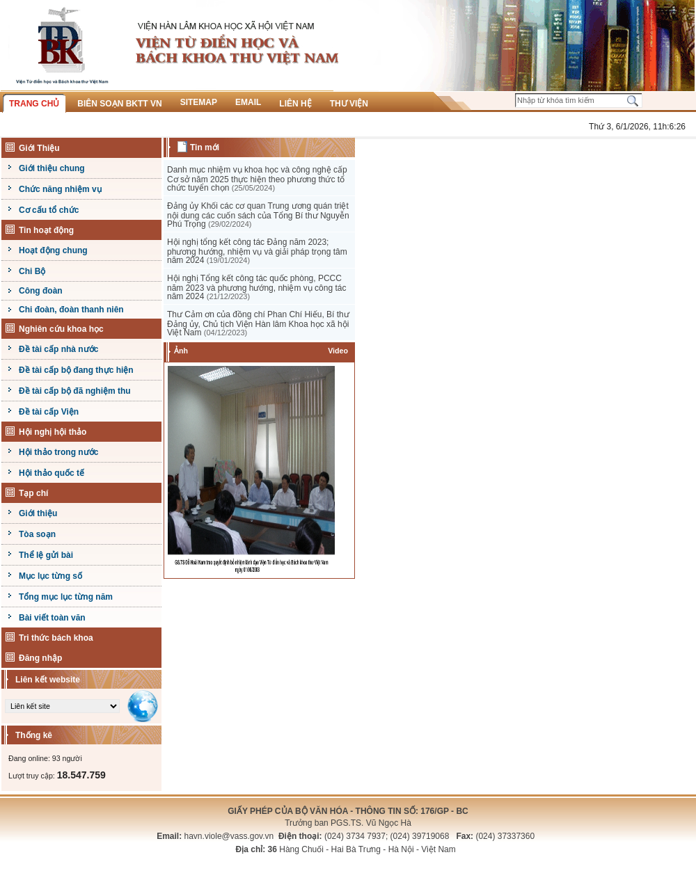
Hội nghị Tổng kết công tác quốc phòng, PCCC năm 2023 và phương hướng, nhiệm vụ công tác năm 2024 (256, 287)
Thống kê (33, 735)
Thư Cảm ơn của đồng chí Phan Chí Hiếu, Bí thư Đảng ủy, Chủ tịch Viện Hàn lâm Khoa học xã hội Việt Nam (258, 323)
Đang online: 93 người (45, 758)
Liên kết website (47, 680)
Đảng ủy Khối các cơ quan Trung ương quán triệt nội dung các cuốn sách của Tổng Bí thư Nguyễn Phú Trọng (258, 215)
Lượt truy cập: (57, 775)
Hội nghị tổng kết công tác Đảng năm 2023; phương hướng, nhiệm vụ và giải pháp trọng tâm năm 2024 (257, 251)
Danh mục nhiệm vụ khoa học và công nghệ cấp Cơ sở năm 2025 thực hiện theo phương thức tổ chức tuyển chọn (257, 179)
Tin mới (204, 147)
